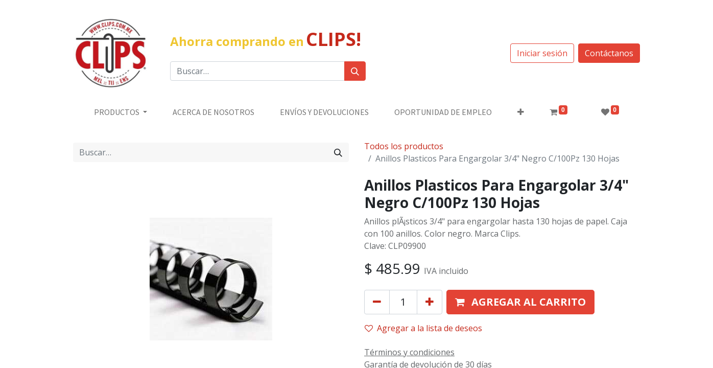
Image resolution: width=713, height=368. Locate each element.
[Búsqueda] (355, 71)
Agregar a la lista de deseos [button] (423, 328)
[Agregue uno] (429, 302)
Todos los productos (403, 146)
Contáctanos (609, 53)
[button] (521, 112)
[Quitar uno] (377, 302)
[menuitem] (213, 112)
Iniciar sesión (542, 53)
